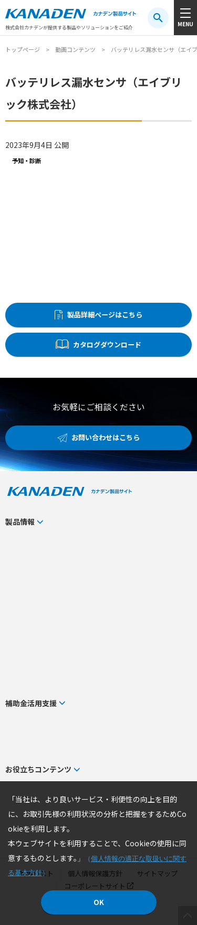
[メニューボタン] (185, 17)
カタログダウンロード (107, 344)
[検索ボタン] (158, 17)
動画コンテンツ (75, 49)
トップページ (22, 49)
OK (99, 902)
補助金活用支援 (31, 703)
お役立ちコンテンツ (38, 769)
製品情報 (20, 521)
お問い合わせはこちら (105, 437)
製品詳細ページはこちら (104, 315)
